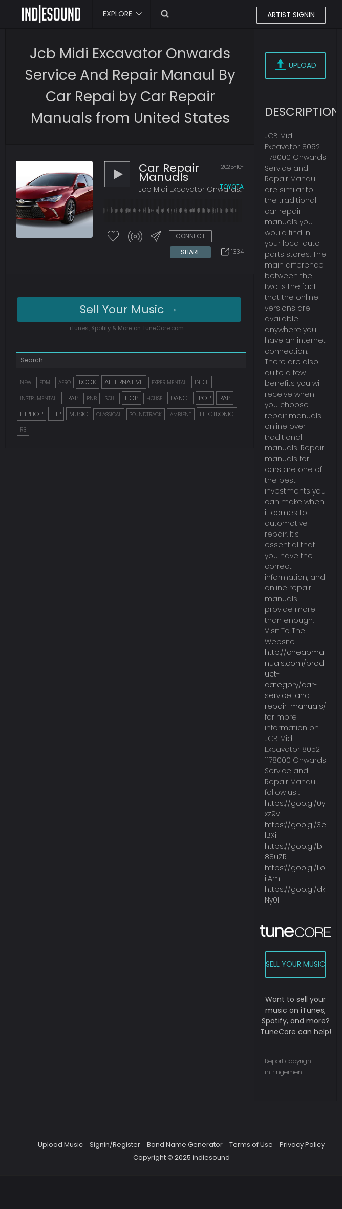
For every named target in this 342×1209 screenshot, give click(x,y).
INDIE (202, 382)
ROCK (87, 382)
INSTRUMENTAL (38, 398)
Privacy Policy (302, 1145)
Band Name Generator (185, 1145)
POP (205, 398)
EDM (44, 382)
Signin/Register (115, 1145)
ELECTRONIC (217, 413)
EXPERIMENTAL (169, 382)
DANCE (180, 398)
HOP (131, 398)
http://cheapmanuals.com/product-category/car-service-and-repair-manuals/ (295, 679)
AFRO (64, 382)
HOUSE (154, 398)
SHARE (190, 252)
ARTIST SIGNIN (291, 15)
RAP (224, 398)
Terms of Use (251, 1145)
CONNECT (190, 236)
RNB (92, 398)
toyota (232, 186)
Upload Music (60, 1145)
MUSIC (78, 413)
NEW (25, 382)
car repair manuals (169, 172)
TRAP (71, 398)
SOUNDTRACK (146, 414)
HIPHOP (31, 414)
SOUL (111, 398)
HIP (56, 414)
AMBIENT (180, 414)
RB (23, 430)
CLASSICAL (108, 414)
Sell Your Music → (129, 309)
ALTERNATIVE (123, 382)
